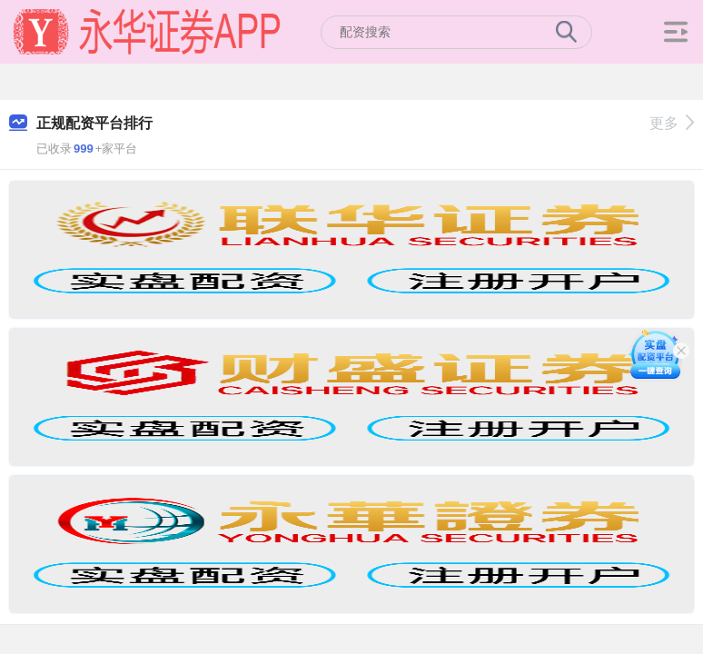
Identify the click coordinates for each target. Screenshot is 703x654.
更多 (671, 123)
